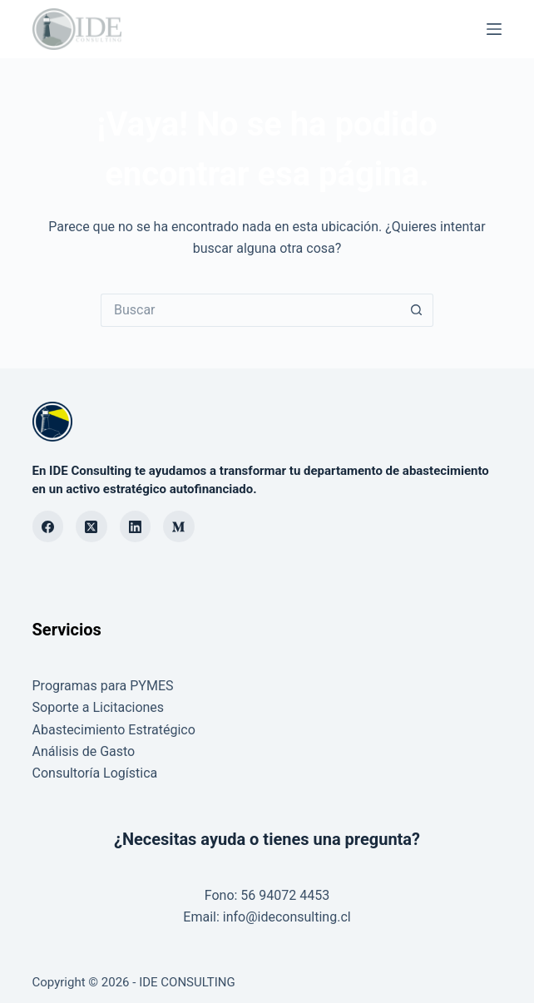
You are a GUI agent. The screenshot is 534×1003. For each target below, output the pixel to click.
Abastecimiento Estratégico (113, 730)
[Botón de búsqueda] (416, 310)
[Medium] (179, 526)
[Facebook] (48, 526)
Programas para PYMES (103, 686)
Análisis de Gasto (84, 751)
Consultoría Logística (95, 773)
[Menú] (494, 29)
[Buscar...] (250, 310)
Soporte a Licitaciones (98, 707)
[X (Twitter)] (91, 526)
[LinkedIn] (135, 526)
